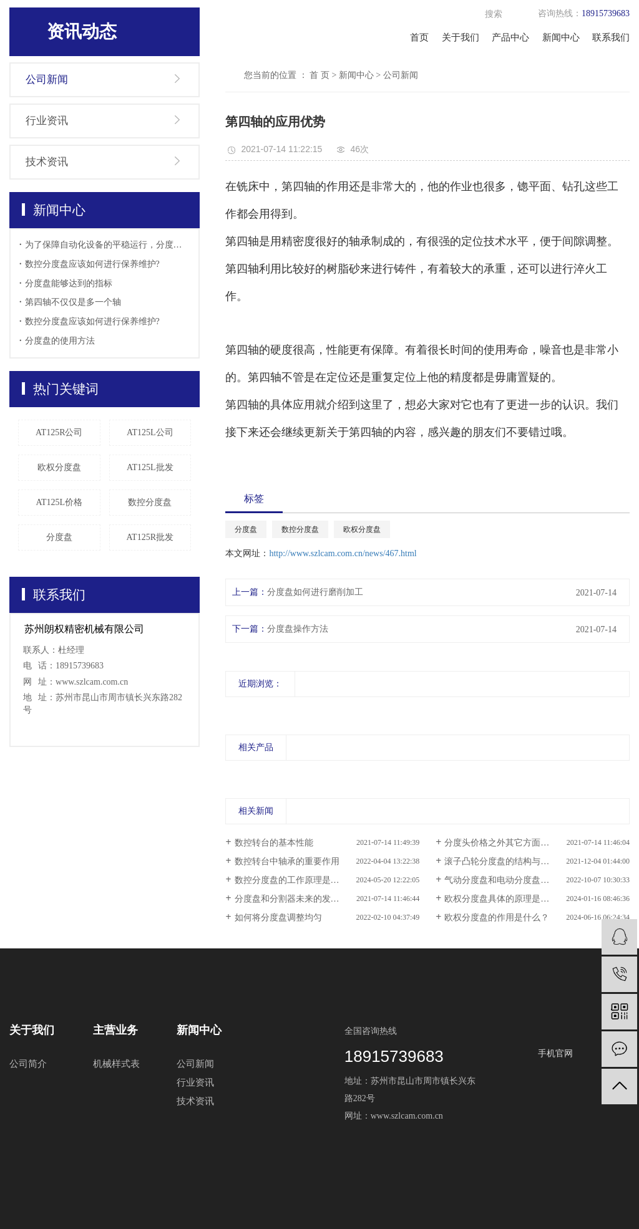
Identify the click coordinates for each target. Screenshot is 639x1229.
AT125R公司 (59, 432)
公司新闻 (47, 79)
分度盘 (59, 537)
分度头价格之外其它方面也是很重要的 (518, 842)
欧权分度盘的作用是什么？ (496, 917)
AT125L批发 (150, 467)
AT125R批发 (150, 537)
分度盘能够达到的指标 (68, 283)
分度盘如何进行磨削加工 (315, 592)
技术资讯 (47, 162)
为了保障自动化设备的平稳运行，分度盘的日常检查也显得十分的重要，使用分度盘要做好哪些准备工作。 (107, 244)
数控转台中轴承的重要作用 (287, 861)
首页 (419, 37)
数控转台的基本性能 (274, 842)
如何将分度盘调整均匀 (278, 917)
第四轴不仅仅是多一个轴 (73, 302)
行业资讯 (47, 121)
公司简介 (28, 1064)
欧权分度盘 (59, 467)
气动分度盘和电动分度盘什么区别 (509, 880)
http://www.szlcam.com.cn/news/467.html (342, 553)
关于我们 (460, 37)
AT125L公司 (150, 432)
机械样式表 (116, 1064)
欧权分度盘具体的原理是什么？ (505, 899)
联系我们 (611, 37)
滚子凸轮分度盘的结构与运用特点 (509, 861)
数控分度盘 (150, 502)
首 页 (319, 75)
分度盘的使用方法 (60, 340)
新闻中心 (561, 37)
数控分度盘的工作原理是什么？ (296, 880)
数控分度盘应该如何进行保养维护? (92, 264)
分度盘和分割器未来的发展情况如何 (304, 899)
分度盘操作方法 (297, 629)
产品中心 (510, 37)
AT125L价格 (59, 502)
